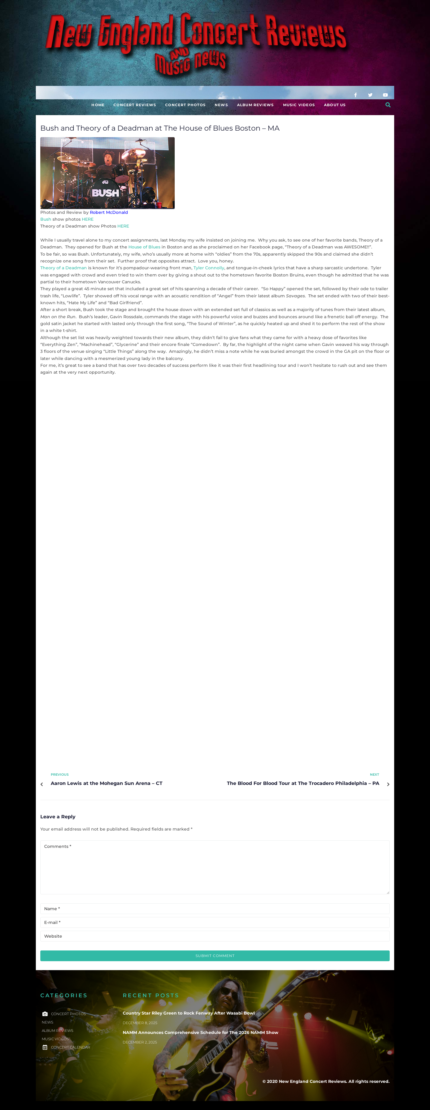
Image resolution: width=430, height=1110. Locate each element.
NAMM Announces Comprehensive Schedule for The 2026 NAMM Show (200, 1032)
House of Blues (144, 247)
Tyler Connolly (209, 267)
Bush (45, 219)
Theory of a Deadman (63, 267)
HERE (87, 219)
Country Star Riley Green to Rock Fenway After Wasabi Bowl (189, 1013)
